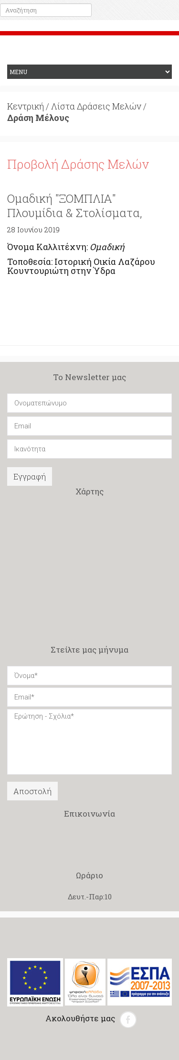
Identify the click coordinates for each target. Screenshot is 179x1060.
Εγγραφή (29, 476)
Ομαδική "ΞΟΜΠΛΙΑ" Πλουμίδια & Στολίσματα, (74, 205)
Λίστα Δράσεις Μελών (96, 106)
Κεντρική (25, 106)
